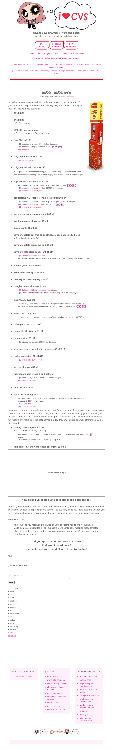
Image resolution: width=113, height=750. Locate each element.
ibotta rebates (53, 706)
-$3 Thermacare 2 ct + (27, 380)
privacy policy (86, 715)
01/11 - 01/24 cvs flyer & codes (44, 53)
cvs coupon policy (55, 693)
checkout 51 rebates (56, 710)
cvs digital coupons (56, 680)
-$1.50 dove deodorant (27, 256)
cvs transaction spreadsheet (86, 700)
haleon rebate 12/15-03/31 (22, 64)
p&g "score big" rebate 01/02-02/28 (25, 71)
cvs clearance (60, 58)
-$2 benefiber (24, 149)
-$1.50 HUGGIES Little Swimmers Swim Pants (36, 290)
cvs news (84, 711)
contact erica (85, 680)
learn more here (68, 96)
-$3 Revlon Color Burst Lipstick (30, 360)
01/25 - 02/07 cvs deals (73, 53)
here (43, 256)
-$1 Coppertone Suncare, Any (30, 191)
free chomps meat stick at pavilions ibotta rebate (52, 64)
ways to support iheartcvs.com (87, 685)
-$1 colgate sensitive (27, 160)
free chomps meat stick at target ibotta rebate (58, 71)
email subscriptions (24, 677)
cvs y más (74, 58)
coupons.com (53, 703)
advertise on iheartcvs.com (86, 719)
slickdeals (12, 636)
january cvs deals (43, 58)
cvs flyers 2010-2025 (89, 696)
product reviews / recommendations (88, 706)
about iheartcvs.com (89, 677)
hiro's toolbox (53, 677)
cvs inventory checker (57, 684)
